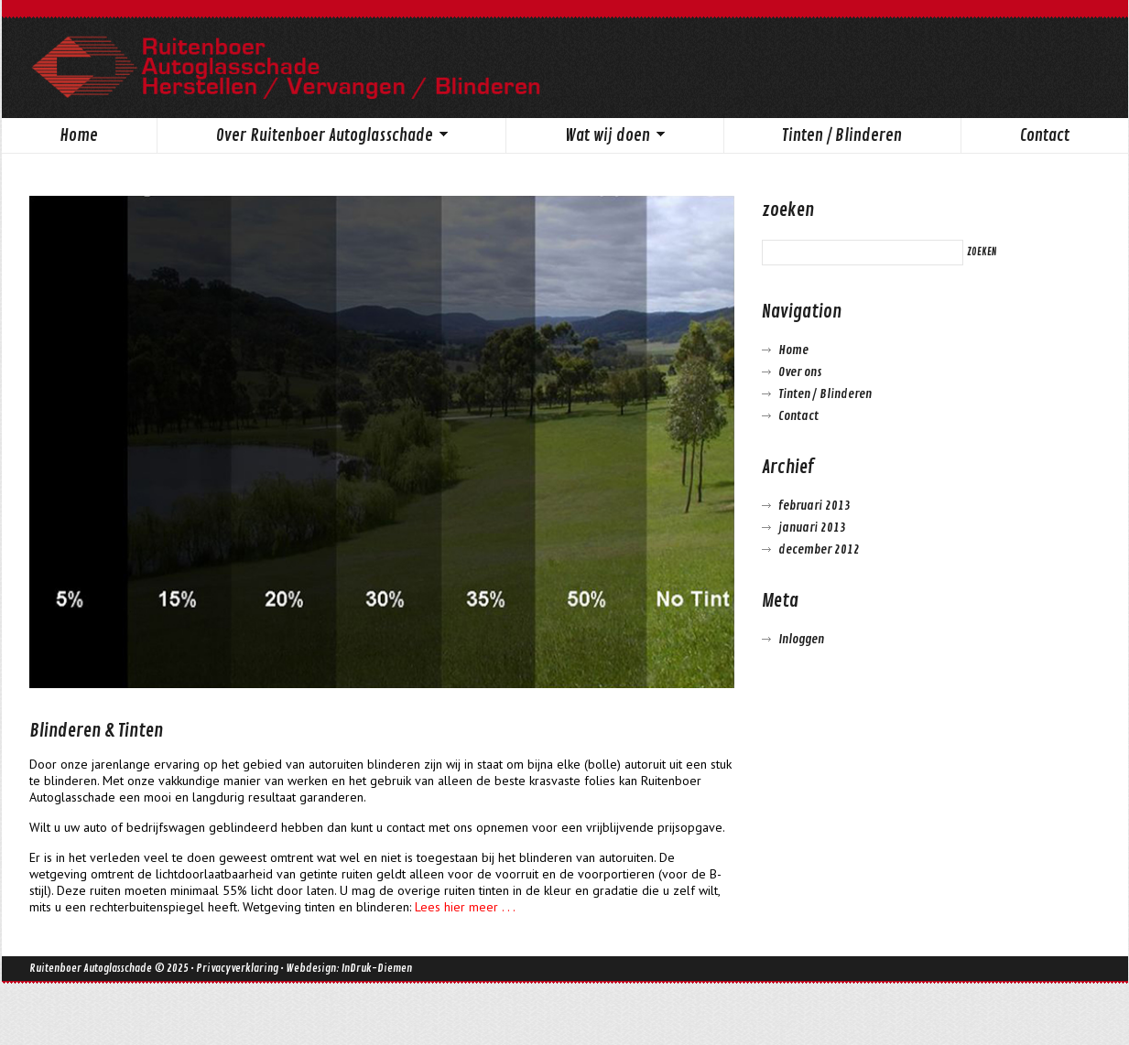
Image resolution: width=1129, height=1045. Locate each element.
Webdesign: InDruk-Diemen (349, 968)
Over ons (799, 372)
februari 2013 (814, 505)
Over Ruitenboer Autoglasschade (302, 137)
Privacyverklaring (237, 968)
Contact (1044, 135)
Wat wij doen (585, 137)
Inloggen (801, 639)
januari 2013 (812, 527)
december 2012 (819, 549)
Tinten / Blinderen (842, 135)
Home (79, 135)
